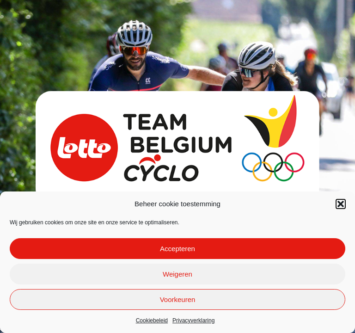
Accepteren (177, 249)
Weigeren (177, 274)
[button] (340, 204)
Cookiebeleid (152, 320)
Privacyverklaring (193, 320)
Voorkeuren (178, 299)
